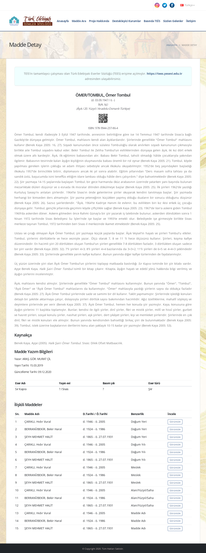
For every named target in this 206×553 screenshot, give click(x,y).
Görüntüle (175, 421)
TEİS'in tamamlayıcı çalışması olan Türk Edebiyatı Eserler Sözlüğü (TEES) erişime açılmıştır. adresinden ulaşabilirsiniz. (103, 76)
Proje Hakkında (99, 21)
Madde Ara (79, 21)
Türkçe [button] (187, 5)
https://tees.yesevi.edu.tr (164, 73)
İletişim (191, 21)
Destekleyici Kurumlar (126, 21)
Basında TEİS (152, 21)
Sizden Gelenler (173, 21)
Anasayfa (63, 21)
